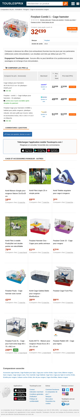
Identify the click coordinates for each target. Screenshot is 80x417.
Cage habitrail (40, 375)
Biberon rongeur (67, 372)
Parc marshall (30, 375)
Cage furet (49, 375)
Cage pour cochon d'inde (45, 372)
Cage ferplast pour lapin (28, 372)
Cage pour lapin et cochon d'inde (64, 375)
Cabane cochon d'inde (24, 377)
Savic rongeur (7, 375)
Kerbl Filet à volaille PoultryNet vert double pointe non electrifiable (14, 243)
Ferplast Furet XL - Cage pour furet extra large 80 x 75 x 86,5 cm (15, 344)
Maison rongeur (63, 377)
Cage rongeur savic (19, 375)
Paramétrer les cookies (50, 402)
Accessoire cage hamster (11, 372)
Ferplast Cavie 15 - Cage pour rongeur (63, 242)
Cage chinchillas (51, 377)
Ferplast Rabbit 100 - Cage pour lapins (63, 342)
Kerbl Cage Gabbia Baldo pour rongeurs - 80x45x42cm (39, 293)
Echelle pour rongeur (10, 377)
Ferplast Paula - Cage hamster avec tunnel (13, 292)
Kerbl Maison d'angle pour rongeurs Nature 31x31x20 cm (15, 193)
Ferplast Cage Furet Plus (63, 291)
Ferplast (47, 40)
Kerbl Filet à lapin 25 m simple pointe (38, 192)
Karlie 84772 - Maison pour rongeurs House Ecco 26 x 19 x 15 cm (39, 344)
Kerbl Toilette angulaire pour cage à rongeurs (62, 192)
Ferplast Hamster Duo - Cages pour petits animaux (39, 242)
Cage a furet (58, 372)
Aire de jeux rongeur (39, 377)
